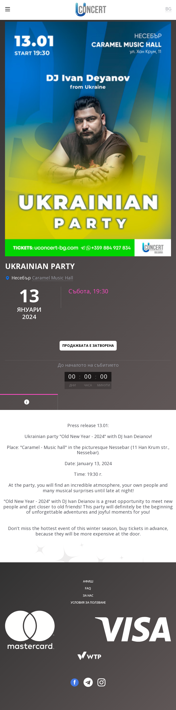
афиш (88, 581)
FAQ (88, 588)
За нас (88, 595)
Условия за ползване (88, 602)
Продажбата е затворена (88, 345)
